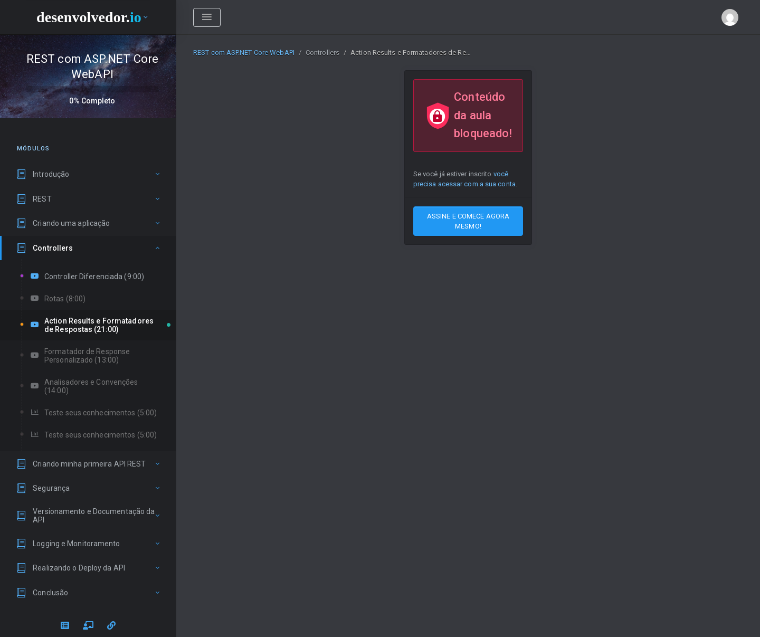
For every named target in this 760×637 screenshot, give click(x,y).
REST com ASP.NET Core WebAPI (243, 52)
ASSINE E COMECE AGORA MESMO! (468, 221)
